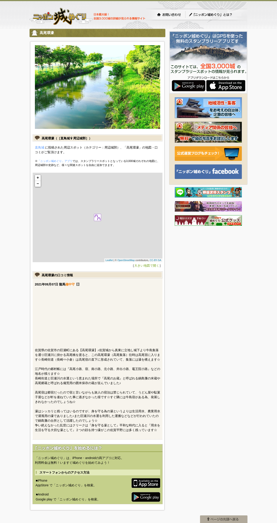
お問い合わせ (169, 14)
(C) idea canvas (70, 478)
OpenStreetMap (126, 260)
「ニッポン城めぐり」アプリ (55, 161)
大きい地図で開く (146, 265)
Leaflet (109, 260)
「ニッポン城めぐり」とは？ (215, 14)
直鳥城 (39, 147)
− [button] (38, 184)
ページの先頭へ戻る (223, 467)
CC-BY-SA (155, 260)
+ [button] (38, 178)
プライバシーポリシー (98, 478)
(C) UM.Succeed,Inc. (44, 478)
